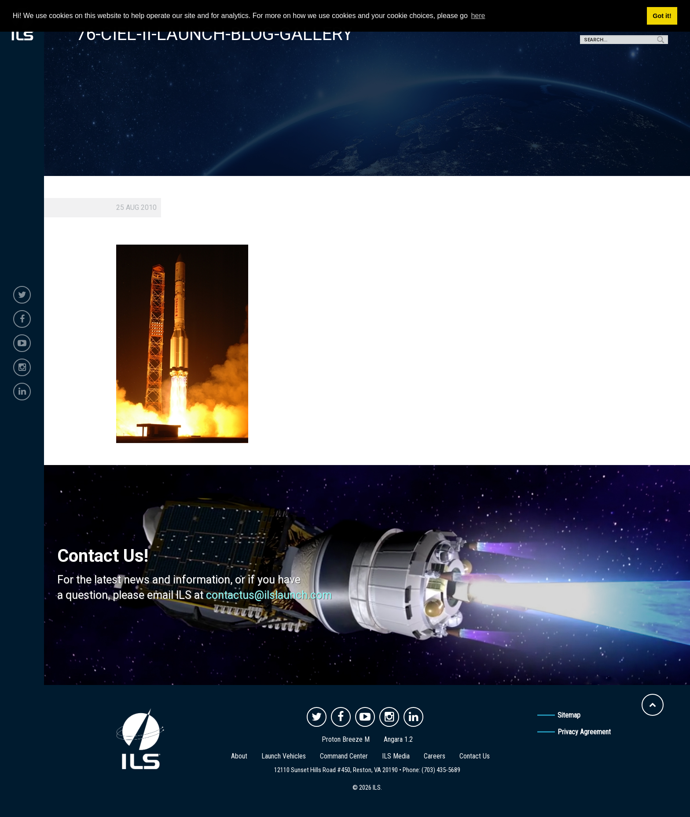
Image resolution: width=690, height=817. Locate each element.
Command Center (344, 756)
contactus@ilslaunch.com (269, 595)
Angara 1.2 (398, 739)
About (239, 756)
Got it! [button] (662, 15)
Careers (434, 756)
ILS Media (396, 756)
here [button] (478, 15)
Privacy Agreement (584, 732)
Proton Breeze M (346, 739)
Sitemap (569, 715)
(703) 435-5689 (441, 770)
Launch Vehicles (283, 756)
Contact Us (474, 756)
